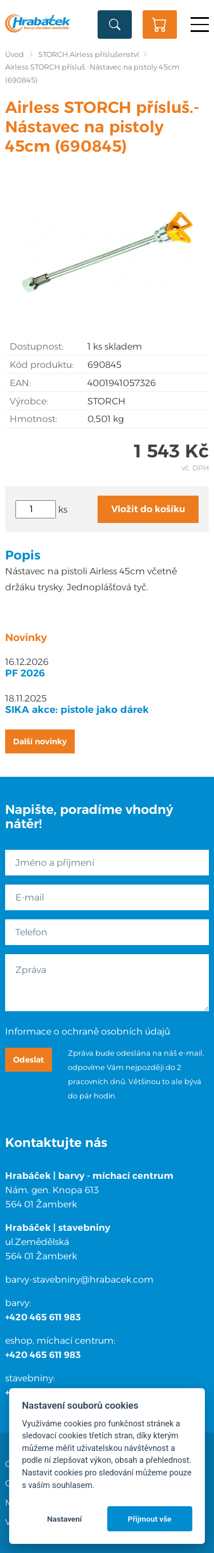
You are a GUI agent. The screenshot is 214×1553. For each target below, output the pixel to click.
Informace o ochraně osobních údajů (87, 1031)
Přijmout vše (150, 1518)
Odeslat (28, 1060)
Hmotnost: (33, 418)
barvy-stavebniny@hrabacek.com (79, 1279)
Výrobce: (29, 401)
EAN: (20, 383)
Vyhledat (115, 24)
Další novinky (40, 741)
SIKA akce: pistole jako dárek (77, 709)
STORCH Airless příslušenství (88, 54)
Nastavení (64, 1518)
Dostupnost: (36, 346)
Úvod (14, 54)
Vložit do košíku (148, 509)
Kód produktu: (42, 364)
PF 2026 (25, 673)
